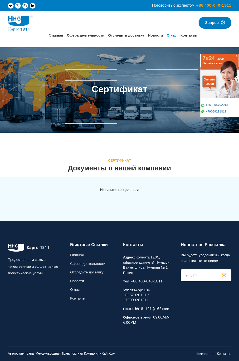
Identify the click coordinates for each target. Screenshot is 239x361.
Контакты (188, 35)
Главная (56, 35)
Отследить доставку (126, 35)
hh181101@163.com (152, 308)
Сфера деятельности (85, 35)
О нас (171, 35)
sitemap (202, 354)
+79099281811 (213, 111)
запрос (212, 22)
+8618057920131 (215, 105)
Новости (155, 35)
